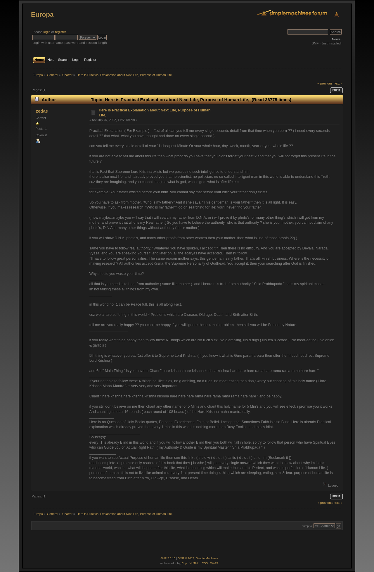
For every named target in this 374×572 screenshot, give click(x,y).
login (46, 32)
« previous (325, 83)
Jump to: (307, 526)
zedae (42, 110)
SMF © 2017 (186, 558)
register (60, 32)
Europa (42, 14)
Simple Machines (207, 558)
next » (337, 83)
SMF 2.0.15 (168, 558)
